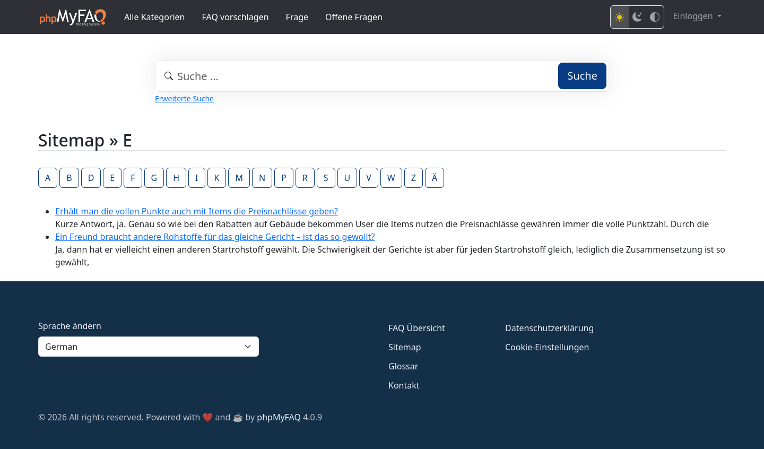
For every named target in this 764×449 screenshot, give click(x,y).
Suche (582, 75)
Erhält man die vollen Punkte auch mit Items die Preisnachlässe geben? (196, 211)
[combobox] (382, 76)
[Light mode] (620, 17)
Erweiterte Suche (184, 98)
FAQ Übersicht (416, 328)
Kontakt (404, 385)
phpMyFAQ (279, 417)
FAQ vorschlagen (235, 17)
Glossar (403, 366)
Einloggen (694, 16)
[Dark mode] (637, 17)
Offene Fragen (354, 17)
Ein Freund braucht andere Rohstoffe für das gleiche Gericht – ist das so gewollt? (215, 237)
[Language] (148, 346)
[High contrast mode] (655, 17)
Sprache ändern (69, 326)
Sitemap (404, 347)
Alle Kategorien (154, 17)
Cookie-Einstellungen (547, 347)
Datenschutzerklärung (549, 328)
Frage (297, 17)
